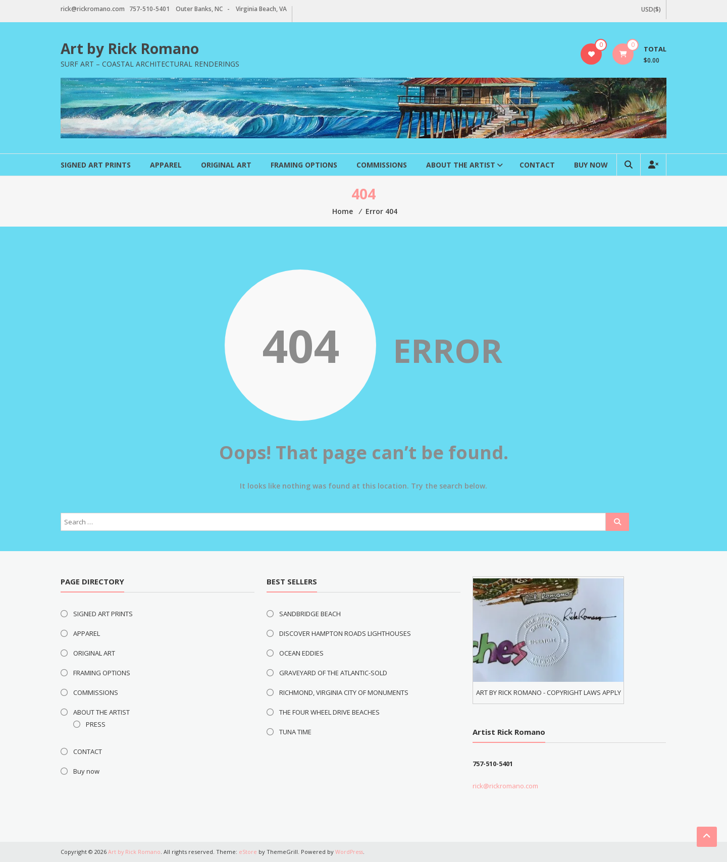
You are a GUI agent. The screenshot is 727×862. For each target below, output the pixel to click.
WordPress (350, 851)
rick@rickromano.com (505, 785)
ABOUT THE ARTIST (460, 165)
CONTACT (537, 165)
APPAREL (166, 165)
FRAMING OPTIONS (304, 165)
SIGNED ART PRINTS (96, 165)
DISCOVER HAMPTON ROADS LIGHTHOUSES (345, 633)
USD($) (651, 9)
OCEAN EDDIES (301, 653)
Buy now (591, 165)
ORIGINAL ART (226, 165)
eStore (248, 851)
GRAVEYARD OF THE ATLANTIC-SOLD (333, 672)
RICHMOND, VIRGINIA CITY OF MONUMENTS (343, 692)
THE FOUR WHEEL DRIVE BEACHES (329, 712)
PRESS (96, 724)
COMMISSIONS (381, 165)
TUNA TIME (295, 731)
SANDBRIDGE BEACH (310, 613)
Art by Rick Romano (130, 48)
